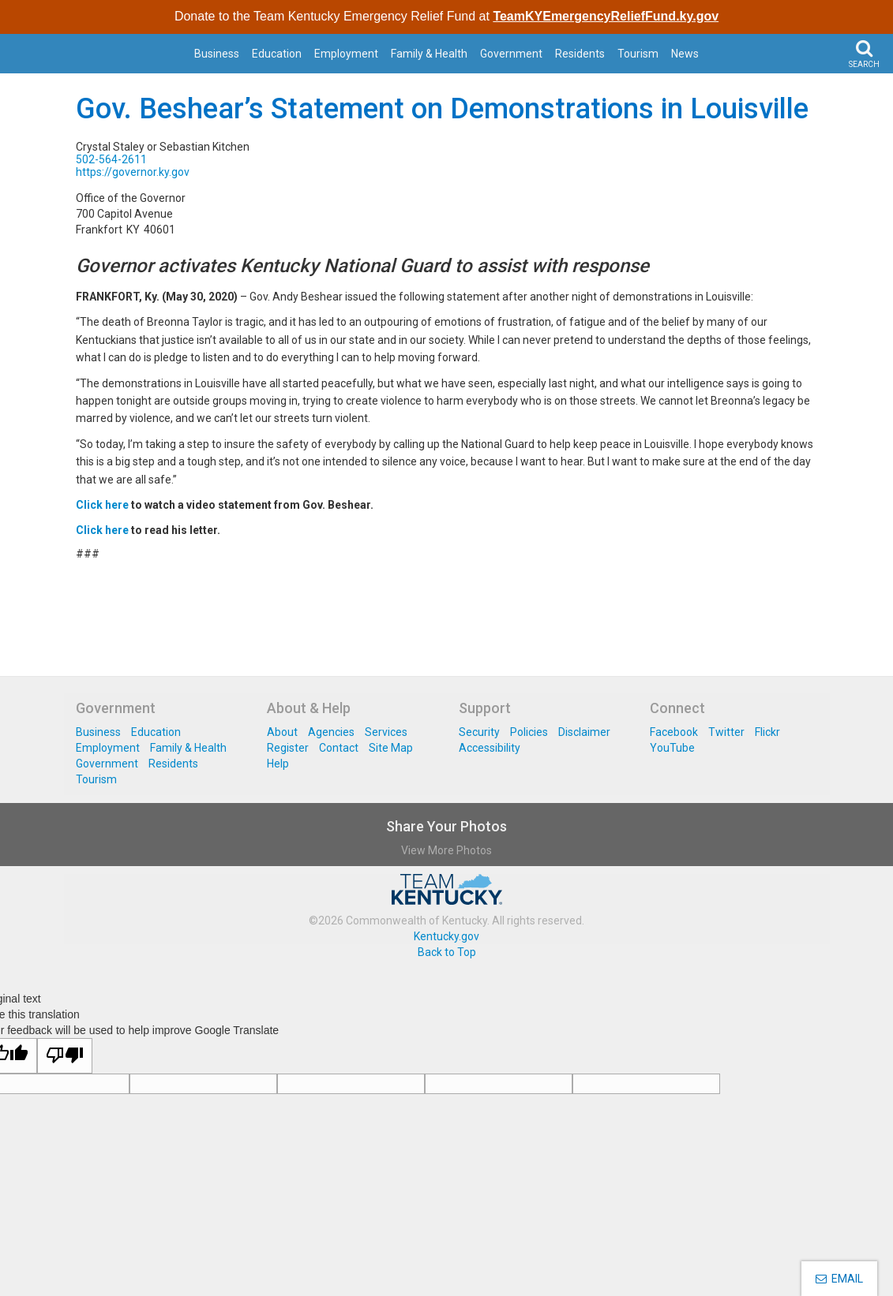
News (685, 53)
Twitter (726, 732)
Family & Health (429, 53)
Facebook (674, 732)
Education (277, 53)
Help (278, 763)
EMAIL (839, 1278)
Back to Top (447, 952)
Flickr (767, 732)
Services (386, 732)
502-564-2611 (111, 159)
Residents (580, 53)
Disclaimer (584, 732)
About (282, 732)
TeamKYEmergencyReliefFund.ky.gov (606, 16)
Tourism (637, 53)
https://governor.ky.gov (132, 172)
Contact (338, 747)
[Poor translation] (64, 1056)
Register (288, 747)
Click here (102, 505)
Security (479, 732)
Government (511, 53)
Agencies (331, 732)
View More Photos (446, 850)
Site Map (391, 747)
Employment (346, 53)
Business (216, 53)
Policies (529, 732)
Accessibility (489, 747)
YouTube (672, 747)
